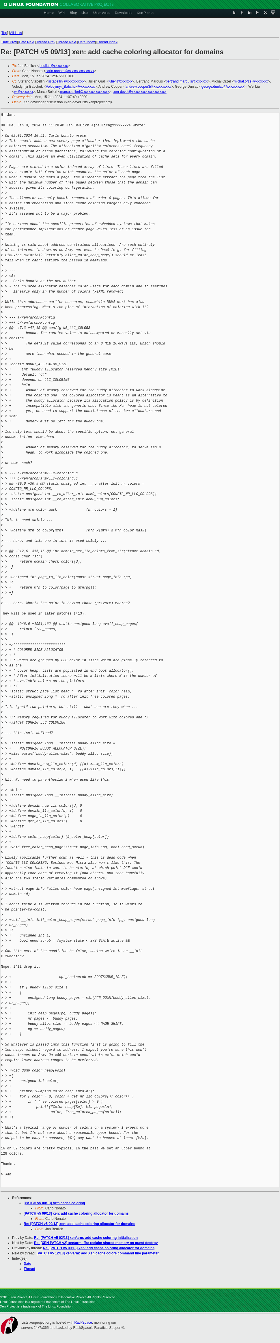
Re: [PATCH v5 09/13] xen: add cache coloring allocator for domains (79, 1224)
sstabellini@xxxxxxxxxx (66, 81)
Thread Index (107, 42)
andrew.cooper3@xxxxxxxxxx (148, 87)
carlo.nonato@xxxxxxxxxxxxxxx (70, 71)
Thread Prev (45, 42)
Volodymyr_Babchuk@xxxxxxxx (70, 87)
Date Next (26, 42)
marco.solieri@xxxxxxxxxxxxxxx (84, 92)
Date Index (86, 42)
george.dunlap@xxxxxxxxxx (222, 87)
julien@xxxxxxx (120, 81)
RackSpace (83, 1322)
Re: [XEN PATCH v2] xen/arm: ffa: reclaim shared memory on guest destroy (96, 1243)
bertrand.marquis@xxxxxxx (187, 81)
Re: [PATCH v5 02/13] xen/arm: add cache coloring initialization (86, 1238)
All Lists (16, 33)
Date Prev (9, 42)
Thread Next (66, 42)
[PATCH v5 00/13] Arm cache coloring (54, 1203)
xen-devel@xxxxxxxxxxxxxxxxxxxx (139, 92)
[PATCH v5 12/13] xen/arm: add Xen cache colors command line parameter (98, 1253)
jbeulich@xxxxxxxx (53, 66)
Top (4, 33)
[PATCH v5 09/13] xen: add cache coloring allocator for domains (76, 1213)
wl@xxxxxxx (23, 92)
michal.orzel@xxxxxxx (251, 81)
